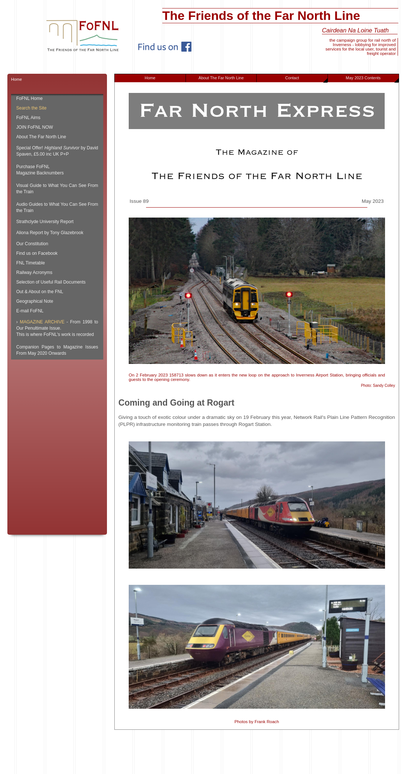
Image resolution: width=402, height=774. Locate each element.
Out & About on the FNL (39, 291)
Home (150, 78)
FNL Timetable (30, 262)
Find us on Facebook (37, 253)
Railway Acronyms (34, 272)
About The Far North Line (221, 78)
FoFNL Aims (28, 117)
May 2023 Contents (372, 79)
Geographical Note (34, 301)
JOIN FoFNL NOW (34, 127)
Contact (306, 79)
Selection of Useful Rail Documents (51, 282)
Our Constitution (32, 243)
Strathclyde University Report (44, 221)
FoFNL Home (29, 98)
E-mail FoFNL (30, 310)
